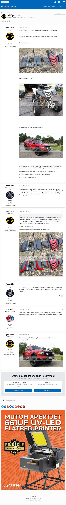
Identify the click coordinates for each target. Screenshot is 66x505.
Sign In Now (47, 392)
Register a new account (18, 392)
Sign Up (60, 6)
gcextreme (12, 17)
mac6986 (9, 311)
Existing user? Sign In (49, 6)
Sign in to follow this (7, 12)
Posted (24, 27)
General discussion (30, 17)
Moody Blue (10, 187)
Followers (57, 13)
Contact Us (33, 499)
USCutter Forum (8, 7)
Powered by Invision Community (33, 502)
